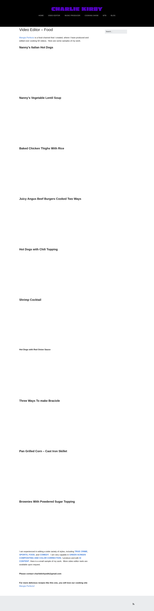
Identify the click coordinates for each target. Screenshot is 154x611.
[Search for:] (116, 32)
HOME (41, 15)
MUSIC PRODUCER (72, 15)
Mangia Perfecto (26, 37)
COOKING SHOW (91, 15)
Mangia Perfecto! (27, 586)
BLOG (113, 15)
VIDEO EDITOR (54, 15)
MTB (104, 15)
